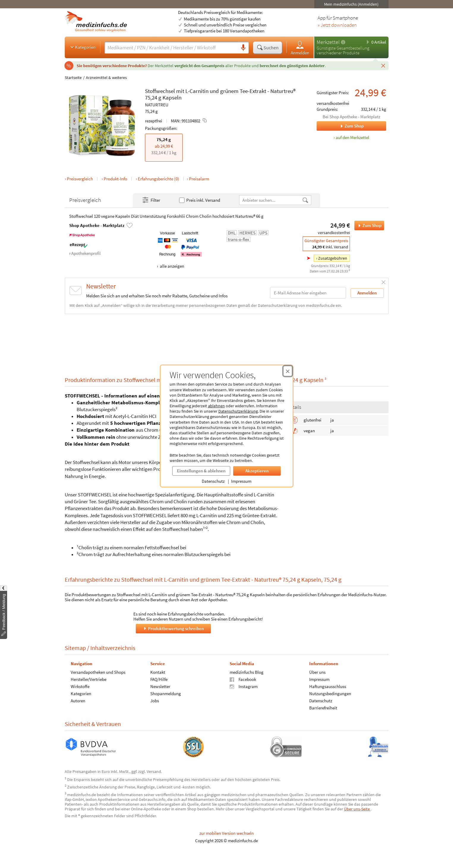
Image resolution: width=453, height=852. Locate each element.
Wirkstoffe (80, 686)
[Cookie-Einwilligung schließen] (288, 371)
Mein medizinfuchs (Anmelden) (351, 4)
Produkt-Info (115, 179)
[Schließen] (383, 65)
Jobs (154, 700)
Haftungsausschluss (327, 686)
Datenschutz (213, 481)
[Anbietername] (270, 200)
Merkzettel (328, 42)
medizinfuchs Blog (246, 672)
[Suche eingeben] (171, 47)
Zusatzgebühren (332, 258)
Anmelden (300, 48)
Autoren (78, 700)
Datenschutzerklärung (238, 411)
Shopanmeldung (165, 693)
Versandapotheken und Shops (98, 672)
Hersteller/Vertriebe (88, 679)
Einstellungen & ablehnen (201, 471)
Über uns (317, 672)
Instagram (244, 686)
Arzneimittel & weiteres (106, 77)
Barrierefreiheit (323, 707)
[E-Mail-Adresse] (308, 293)
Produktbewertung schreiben (173, 628)
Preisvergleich (80, 179)
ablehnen (216, 405)
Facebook (243, 679)
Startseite (73, 77)
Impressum (241, 481)
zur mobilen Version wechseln (226, 833)
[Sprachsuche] (243, 48)
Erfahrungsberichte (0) (158, 179)
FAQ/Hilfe (158, 679)
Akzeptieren (257, 471)
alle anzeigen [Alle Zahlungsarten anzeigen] (171, 266)
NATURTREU (156, 105)
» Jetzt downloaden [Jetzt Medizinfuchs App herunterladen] (337, 25)
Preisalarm (199, 179)
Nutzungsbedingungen (330, 693)
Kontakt (157, 672)
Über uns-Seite (357, 809)
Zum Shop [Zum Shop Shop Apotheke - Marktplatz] (340, 126)
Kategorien (82, 47)
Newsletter (160, 686)
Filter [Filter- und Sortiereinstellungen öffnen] (151, 200)
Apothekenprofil (86, 253)
